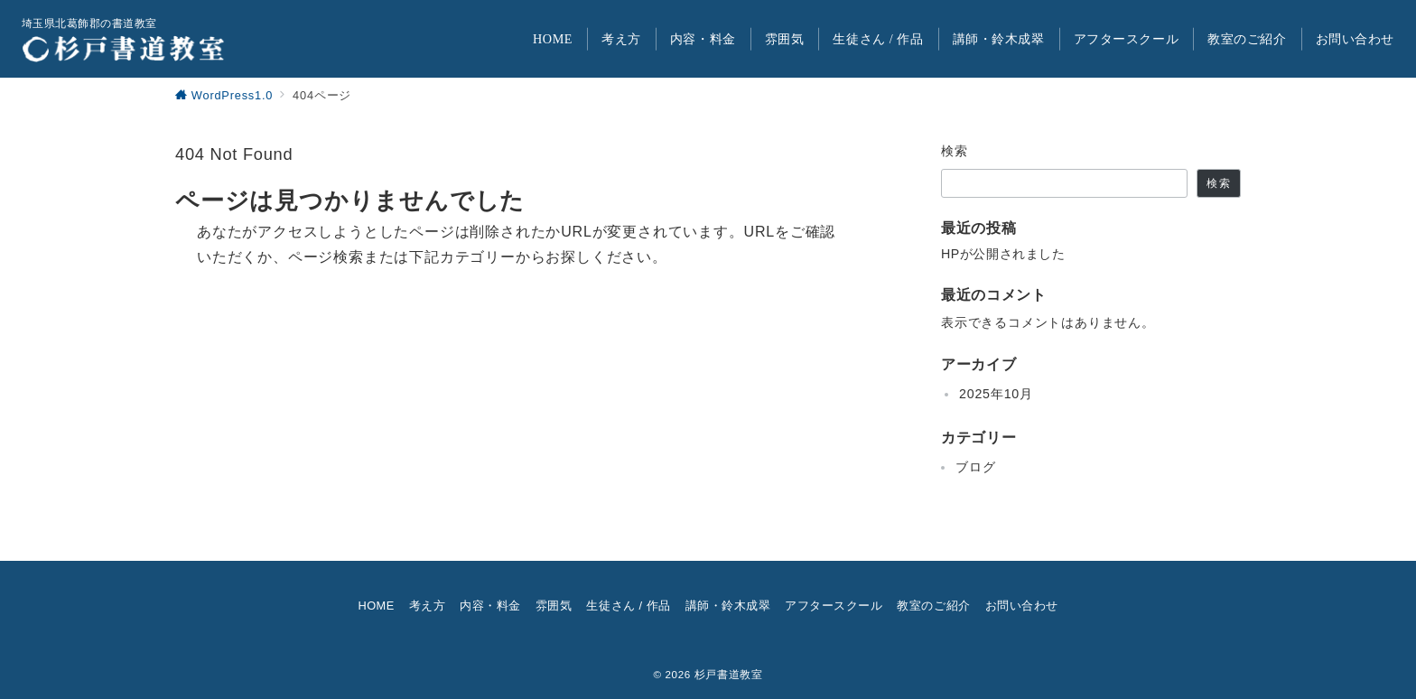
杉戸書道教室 (728, 674)
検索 (955, 151)
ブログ (975, 467)
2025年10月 (996, 394)
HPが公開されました (1003, 254)
